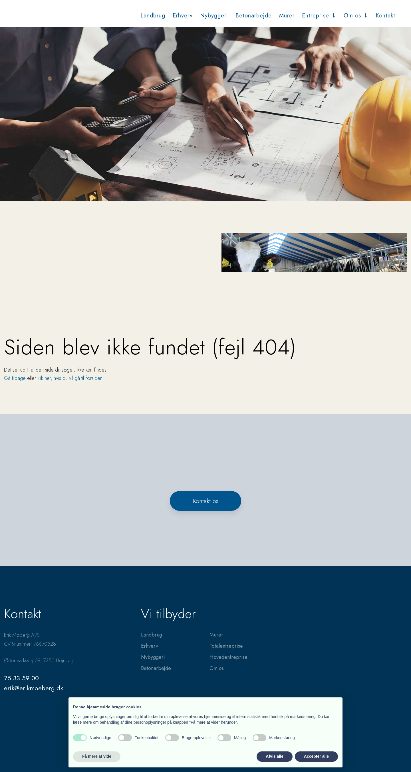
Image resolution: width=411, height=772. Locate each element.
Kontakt (385, 15)
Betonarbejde (253, 15)
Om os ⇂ (356, 15)
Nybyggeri (214, 15)
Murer (287, 15)
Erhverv (183, 15)
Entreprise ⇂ (319, 15)
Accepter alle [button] (316, 756)
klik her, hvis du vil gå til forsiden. (70, 378)
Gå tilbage (15, 378)
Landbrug (152, 15)
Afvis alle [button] (274, 756)
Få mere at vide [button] (96, 756)
